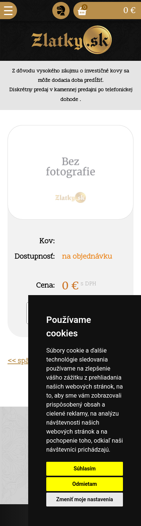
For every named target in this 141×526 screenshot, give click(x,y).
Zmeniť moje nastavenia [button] (84, 499)
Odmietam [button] (84, 484)
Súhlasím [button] (85, 469)
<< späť (20, 361)
